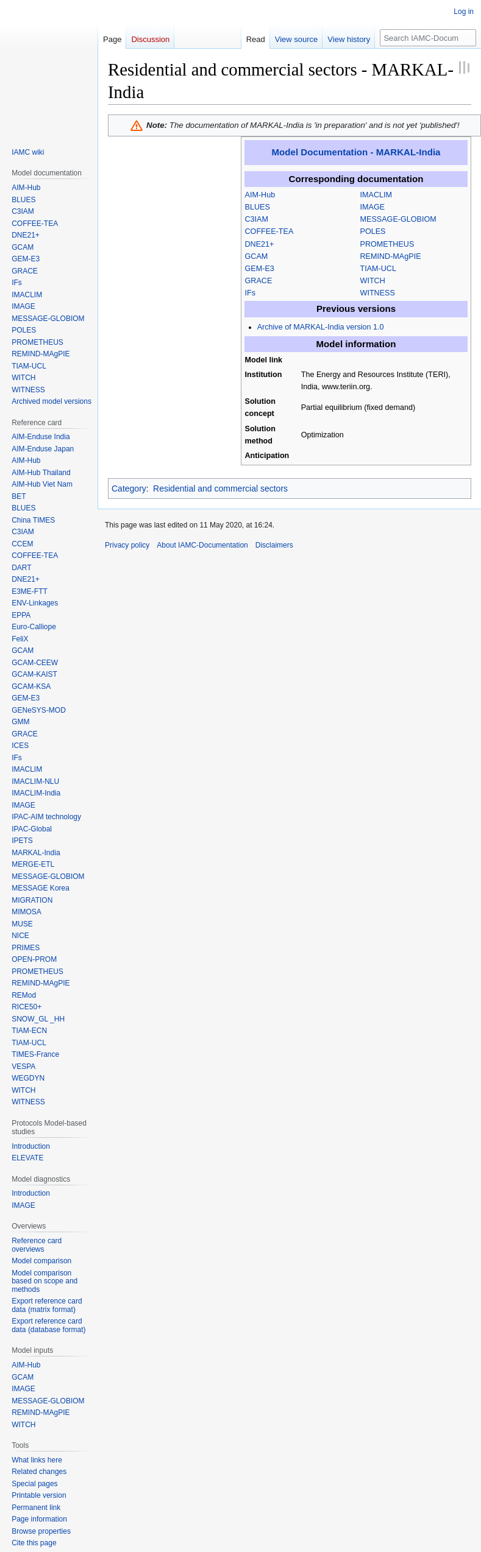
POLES (373, 231)
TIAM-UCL (378, 268)
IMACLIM (376, 195)
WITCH (372, 281)
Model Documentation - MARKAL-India (356, 152)
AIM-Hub (260, 195)
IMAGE (372, 207)
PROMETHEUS (387, 244)
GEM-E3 (259, 268)
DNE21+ (259, 244)
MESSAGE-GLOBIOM (398, 219)
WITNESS (377, 293)
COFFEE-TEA (269, 231)
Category (129, 488)
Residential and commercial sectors (220, 488)
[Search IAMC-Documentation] (428, 37)
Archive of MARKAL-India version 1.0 (320, 327)
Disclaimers (274, 545)
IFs (250, 293)
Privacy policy (127, 545)
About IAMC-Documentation (202, 545)
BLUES (257, 207)
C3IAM (257, 219)
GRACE (259, 281)
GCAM (256, 256)
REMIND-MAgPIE (390, 256)
